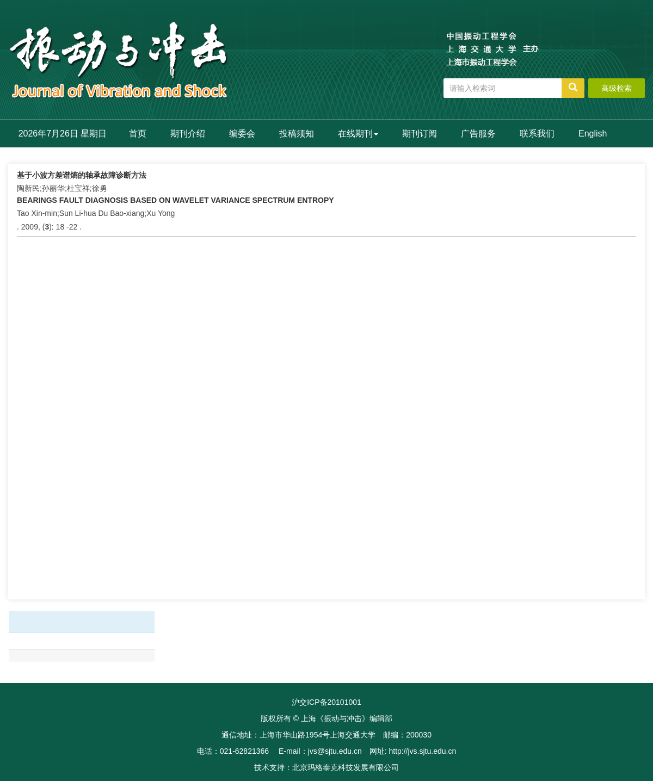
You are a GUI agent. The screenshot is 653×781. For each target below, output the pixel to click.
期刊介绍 (187, 133)
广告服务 (478, 133)
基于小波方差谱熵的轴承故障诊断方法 (81, 175)
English (592, 133)
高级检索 (616, 88)
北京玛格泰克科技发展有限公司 (345, 767)
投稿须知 (296, 133)
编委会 (242, 133)
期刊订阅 (419, 133)
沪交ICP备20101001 (326, 702)
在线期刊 (358, 133)
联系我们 (537, 133)
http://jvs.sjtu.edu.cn (422, 751)
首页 (137, 133)
